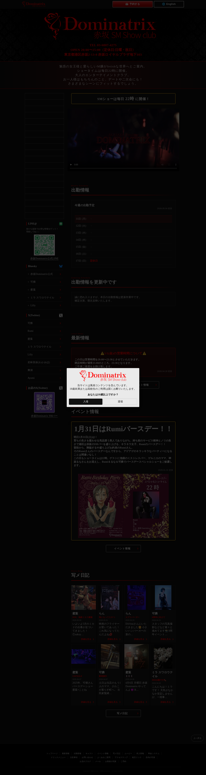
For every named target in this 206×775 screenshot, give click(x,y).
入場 (85, 401)
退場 (120, 401)
